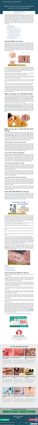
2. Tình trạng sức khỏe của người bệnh (13, 32)
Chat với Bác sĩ (10, 411)
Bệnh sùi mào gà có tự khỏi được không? (13, 28)
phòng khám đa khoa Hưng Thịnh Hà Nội (22, 22)
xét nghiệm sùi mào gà (21, 248)
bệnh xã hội (7, 183)
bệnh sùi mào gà (25, 14)
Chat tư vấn (26, 419)
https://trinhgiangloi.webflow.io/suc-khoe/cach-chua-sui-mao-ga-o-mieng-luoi (18, 313)
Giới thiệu (15, 3)
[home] (12, 1)
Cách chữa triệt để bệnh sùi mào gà (12, 36)
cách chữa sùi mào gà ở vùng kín (16, 195)
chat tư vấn (32, 3)
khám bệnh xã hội (18, 45)
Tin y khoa (26, 3)
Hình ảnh (20, 3)
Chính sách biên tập (20, 422)
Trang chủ (9, 3)
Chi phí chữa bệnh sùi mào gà (10, 270)
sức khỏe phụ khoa (25, 296)
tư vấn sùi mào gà (25, 309)
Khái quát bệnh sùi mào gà (11, 27)
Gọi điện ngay (27, 411)
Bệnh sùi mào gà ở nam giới (10, 267)
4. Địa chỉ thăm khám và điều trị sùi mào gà (14, 35)
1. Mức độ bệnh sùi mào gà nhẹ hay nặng (14, 31)
